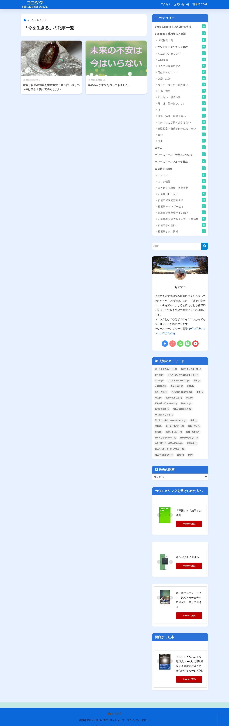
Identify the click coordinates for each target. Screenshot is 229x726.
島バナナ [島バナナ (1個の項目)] (186, 404)
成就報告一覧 (182, 40)
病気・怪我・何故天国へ (182, 116)
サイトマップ (117, 716)
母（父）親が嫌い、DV (182, 103)
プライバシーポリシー (139, 716)
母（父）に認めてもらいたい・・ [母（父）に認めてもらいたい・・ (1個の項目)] (170, 421)
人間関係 (182, 60)
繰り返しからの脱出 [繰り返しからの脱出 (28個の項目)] (165, 438)
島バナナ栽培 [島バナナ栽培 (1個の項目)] (162, 409)
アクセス (166, 4)
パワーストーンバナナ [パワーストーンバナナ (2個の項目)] (179, 381)
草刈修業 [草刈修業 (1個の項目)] (192, 444)
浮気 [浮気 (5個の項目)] (158, 427)
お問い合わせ (181, 4)
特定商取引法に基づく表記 (93, 716)
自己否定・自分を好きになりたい (182, 128)
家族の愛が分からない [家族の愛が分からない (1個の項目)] (166, 404)
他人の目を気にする (182, 66)
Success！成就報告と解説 (180, 33)
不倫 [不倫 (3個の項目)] (197, 381)
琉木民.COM (199, 4)
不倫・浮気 (182, 91)
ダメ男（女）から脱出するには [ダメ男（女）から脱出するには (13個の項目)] (183, 375)
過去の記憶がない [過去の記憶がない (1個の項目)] (164, 455)
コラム (180, 147)
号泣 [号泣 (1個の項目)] (158, 398)
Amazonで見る (190, 524)
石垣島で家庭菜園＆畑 (182, 200)
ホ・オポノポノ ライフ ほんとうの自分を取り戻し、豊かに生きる (191, 598)
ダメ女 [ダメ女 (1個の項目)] (159, 375)
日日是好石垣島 (180, 169)
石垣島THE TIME (182, 194)
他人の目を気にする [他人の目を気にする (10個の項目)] (182, 392)
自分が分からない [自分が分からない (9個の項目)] (189, 438)
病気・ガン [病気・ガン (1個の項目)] (194, 427)
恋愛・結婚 (182, 78)
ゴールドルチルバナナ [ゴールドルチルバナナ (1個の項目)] (166, 369)
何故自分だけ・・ (182, 72)
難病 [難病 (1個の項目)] (180, 455)
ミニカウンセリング (182, 53)
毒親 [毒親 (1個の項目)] (194, 421)
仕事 (182, 141)
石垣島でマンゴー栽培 (182, 207)
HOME (115, 710)
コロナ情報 (182, 182)
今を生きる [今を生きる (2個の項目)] (176, 387)
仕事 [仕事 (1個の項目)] (190, 387)
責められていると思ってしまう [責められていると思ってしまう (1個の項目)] (169, 450)
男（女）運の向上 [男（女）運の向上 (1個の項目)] (175, 427)
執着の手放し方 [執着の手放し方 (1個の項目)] (174, 398)
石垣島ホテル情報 (182, 232)
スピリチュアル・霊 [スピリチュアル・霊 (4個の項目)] (191, 369)
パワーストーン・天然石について (180, 155)
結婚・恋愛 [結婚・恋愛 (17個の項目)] (192, 432)
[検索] (204, 247)
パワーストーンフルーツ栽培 (180, 162)
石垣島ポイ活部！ (182, 225)
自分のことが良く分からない (182, 122)
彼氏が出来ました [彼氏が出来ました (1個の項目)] (182, 409)
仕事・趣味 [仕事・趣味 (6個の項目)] (161, 392)
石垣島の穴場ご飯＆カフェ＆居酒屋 (182, 219)
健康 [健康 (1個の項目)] (200, 392)
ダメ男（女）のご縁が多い (182, 85)
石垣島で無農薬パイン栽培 (182, 213)
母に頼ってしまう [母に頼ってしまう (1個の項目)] (164, 415)
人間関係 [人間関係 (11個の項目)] (161, 387)
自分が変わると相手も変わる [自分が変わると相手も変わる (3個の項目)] (169, 444)
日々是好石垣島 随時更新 (182, 188)
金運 (182, 135)
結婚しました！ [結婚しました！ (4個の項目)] (174, 432)
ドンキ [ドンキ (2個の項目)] (159, 381)
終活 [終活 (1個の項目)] (158, 432)
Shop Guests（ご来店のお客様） (180, 26)
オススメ (182, 176)
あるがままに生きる (187, 557)
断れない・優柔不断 (182, 97)
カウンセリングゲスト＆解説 (180, 47)
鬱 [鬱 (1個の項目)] (190, 455)
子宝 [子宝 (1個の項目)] (189, 398)
